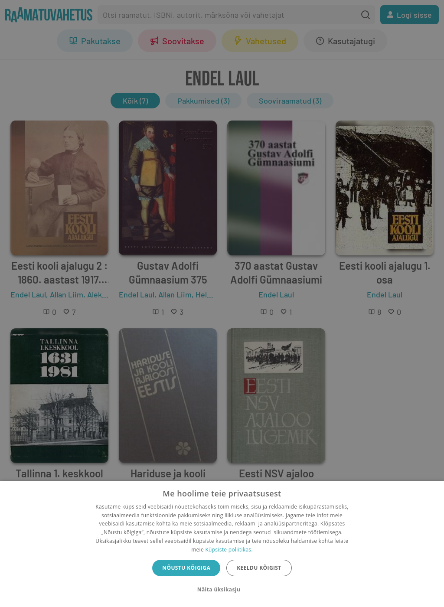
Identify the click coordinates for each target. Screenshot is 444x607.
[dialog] (222, 544)
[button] (222, 590)
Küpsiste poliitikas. (228, 549)
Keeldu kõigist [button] (259, 567)
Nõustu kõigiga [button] (186, 567)
